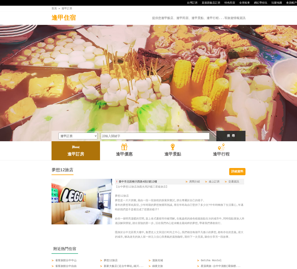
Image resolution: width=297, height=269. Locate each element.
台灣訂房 (190, 3)
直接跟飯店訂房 (209, 3)
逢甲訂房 (67, 8)
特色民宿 (228, 3)
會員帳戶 (289, 3)
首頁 (54, 8)
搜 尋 (231, 82)
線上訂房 (214, 127)
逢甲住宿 (64, 18)
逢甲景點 (155, 258)
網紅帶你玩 (258, 3)
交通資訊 (233, 127)
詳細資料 (237, 117)
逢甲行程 (172, 258)
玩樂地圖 (275, 3)
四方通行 (150, 266)
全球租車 (242, 3)
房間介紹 (194, 127)
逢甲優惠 (140, 258)
